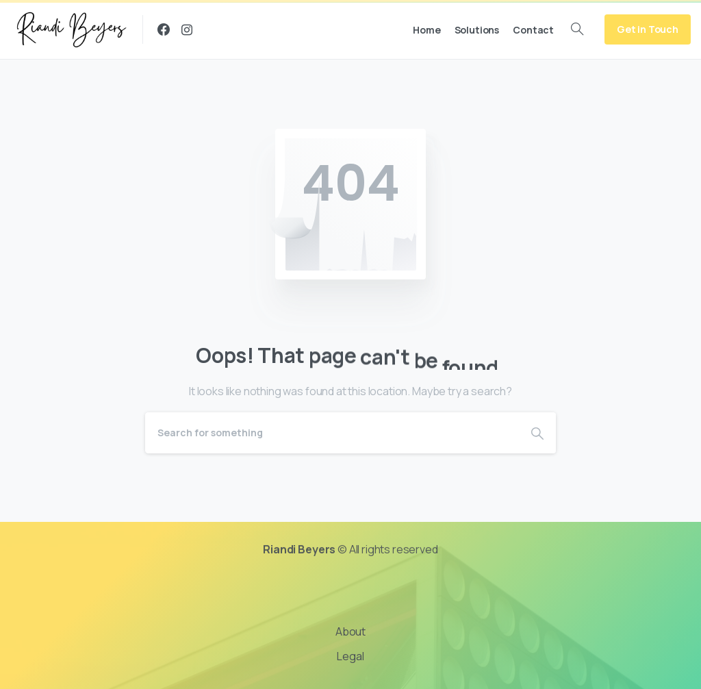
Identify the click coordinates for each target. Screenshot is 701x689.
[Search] (332, 432)
